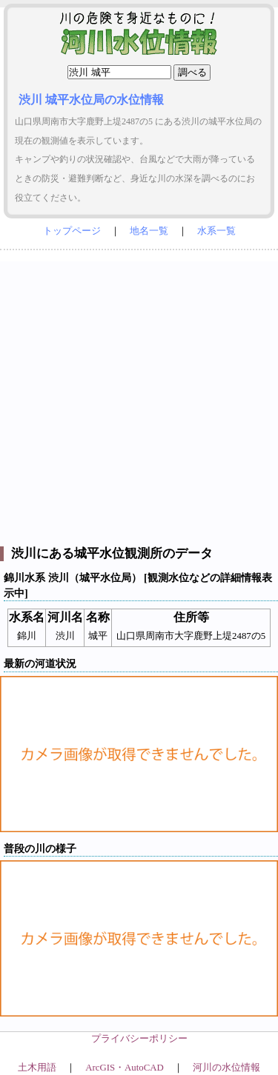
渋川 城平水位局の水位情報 (91, 99)
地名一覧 (149, 231)
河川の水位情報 (226, 1067)
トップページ (72, 231)
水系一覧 (216, 231)
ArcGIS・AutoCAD (124, 1067)
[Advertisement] (139, 400)
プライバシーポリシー (139, 1039)
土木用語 (37, 1067)
